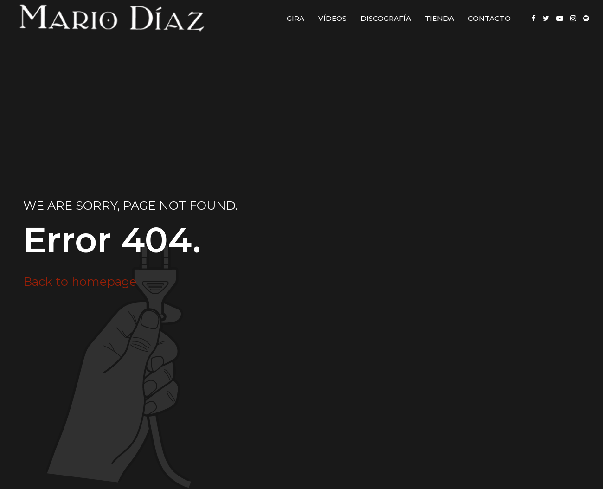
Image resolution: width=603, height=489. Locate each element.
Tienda (439, 18)
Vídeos (332, 18)
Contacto (489, 18)
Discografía (385, 18)
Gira (295, 18)
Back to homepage (79, 281)
